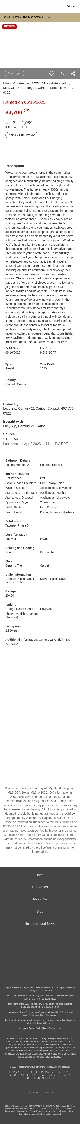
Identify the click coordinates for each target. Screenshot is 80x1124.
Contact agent (14, 73)
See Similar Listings (22, 135)
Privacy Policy (53, 1072)
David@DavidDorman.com (48, 1028)
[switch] (51, 73)
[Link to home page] (7, 6)
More (71, 6)
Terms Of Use (22, 1072)
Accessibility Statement (34, 1075)
